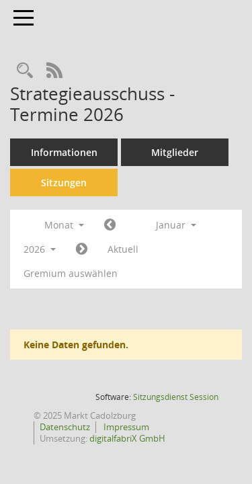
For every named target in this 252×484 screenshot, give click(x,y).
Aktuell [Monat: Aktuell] (123, 249)
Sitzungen (64, 182)
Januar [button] (176, 224)
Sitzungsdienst (175, 397)
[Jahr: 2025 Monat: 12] (110, 225)
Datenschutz (65, 427)
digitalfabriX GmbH (127, 438)
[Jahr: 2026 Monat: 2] (81, 249)
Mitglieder (174, 152)
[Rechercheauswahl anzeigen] (25, 71)
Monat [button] (64, 224)
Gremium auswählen (71, 273)
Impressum (125, 427)
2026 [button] (40, 249)
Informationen (64, 152)
